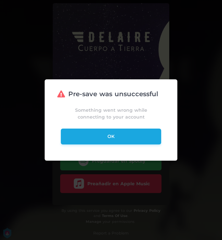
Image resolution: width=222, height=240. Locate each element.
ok (111, 136)
